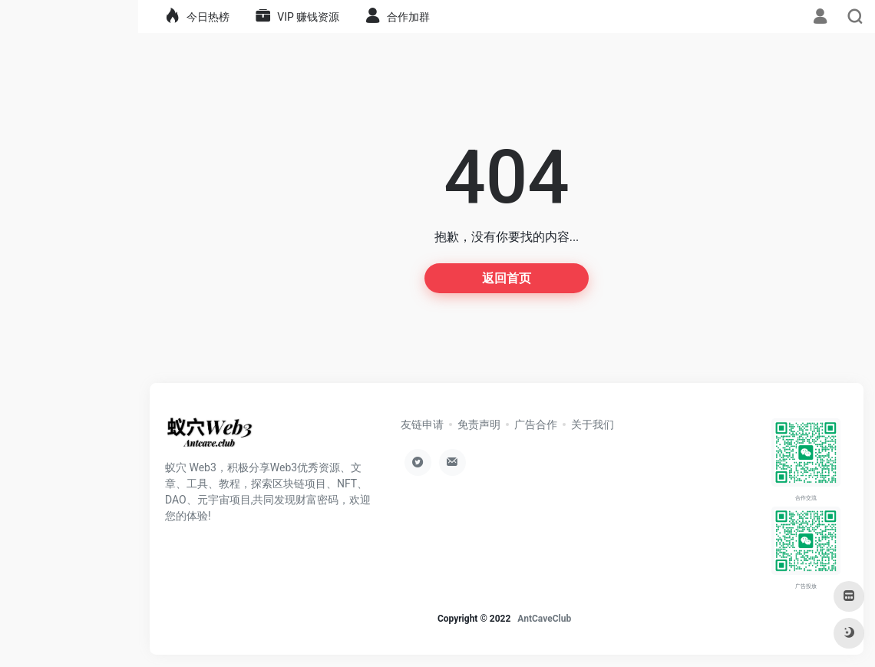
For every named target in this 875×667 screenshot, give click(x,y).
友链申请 (422, 424)
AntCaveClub (544, 618)
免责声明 (478, 424)
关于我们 (592, 424)
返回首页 (506, 278)
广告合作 (535, 424)
